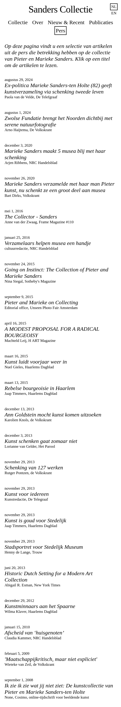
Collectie (18, 22)
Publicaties (101, 22)
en (113, 13)
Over (37, 22)
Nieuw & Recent (66, 22)
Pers (60, 31)
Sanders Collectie (60, 9)
